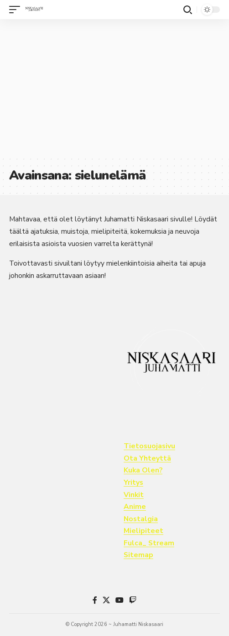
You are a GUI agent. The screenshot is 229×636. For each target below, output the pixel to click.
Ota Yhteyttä (147, 458)
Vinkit (134, 495)
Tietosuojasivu (149, 446)
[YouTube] (119, 600)
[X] (106, 600)
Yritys (133, 482)
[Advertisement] (114, 87)
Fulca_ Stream (149, 543)
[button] (17, 9)
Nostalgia (141, 519)
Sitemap (138, 555)
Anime (135, 507)
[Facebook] (94, 600)
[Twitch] (133, 600)
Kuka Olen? (143, 470)
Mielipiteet (143, 531)
